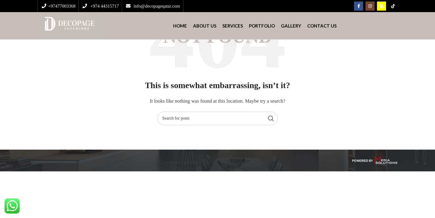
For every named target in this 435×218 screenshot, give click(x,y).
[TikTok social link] (393, 6)
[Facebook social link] (358, 6)
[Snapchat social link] (381, 6)
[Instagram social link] (370, 6)
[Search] (217, 118)
